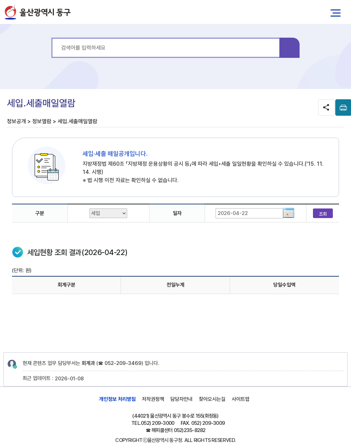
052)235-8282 (190, 430)
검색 (289, 48)
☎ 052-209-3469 (120, 363)
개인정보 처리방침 (117, 399)
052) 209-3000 (157, 423)
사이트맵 (241, 399)
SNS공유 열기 (326, 107)
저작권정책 (153, 399)
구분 (39, 213)
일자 (177, 213)
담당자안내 (181, 399)
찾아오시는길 (212, 399)
